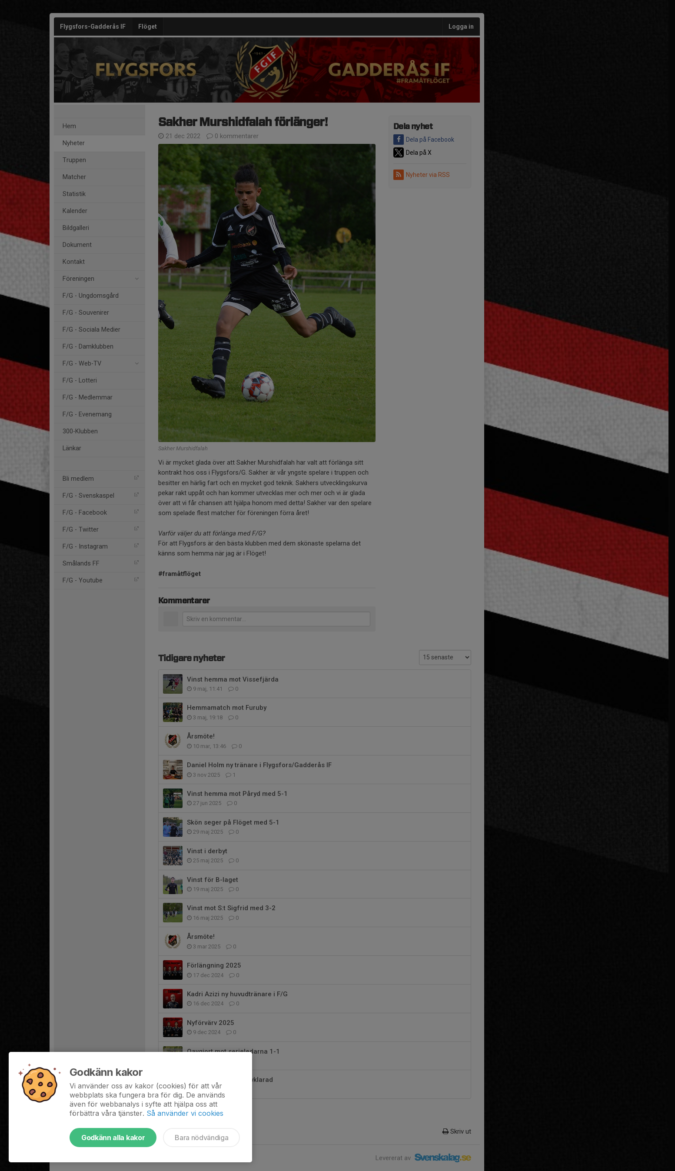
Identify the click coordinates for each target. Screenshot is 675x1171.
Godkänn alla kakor (113, 1137)
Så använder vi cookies (184, 1113)
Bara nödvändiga (201, 1137)
